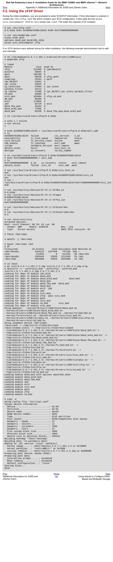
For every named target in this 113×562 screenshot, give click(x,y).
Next (108, 7)
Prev (5, 7)
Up (56, 555)
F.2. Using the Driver (23, 11)
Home (57, 553)
